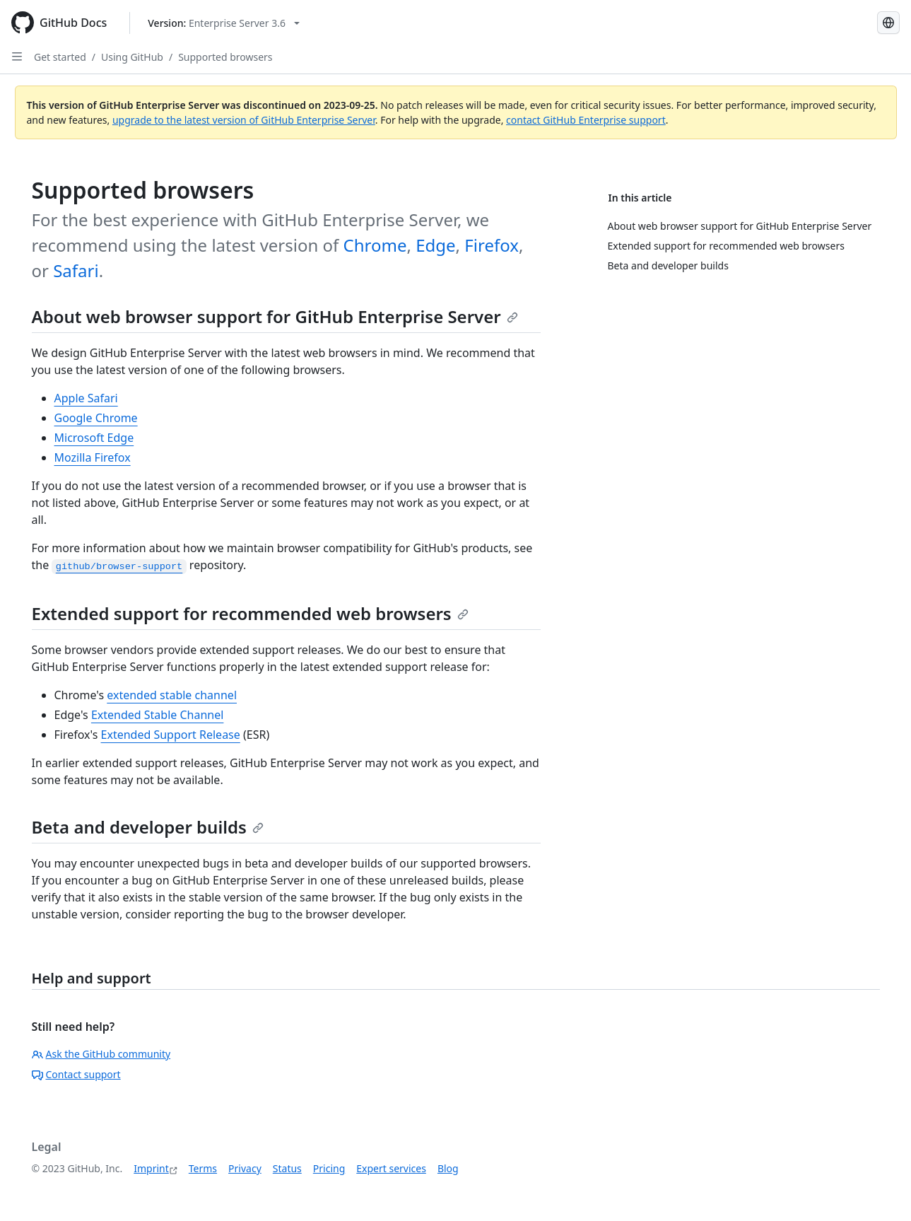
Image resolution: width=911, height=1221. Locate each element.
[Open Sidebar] (17, 56)
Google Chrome (96, 418)
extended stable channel (172, 695)
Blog (448, 1168)
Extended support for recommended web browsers (250, 613)
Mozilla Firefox (92, 457)
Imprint (151, 1168)
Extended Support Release (170, 734)
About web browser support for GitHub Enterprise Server (275, 316)
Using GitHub (132, 57)
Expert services (391, 1168)
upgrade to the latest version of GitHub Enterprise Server (243, 120)
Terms (203, 1168)
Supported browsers (225, 57)
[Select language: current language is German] (888, 22)
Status (287, 1168)
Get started (60, 57)
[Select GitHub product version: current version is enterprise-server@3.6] (223, 23)
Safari (75, 270)
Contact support (76, 1074)
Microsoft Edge (94, 437)
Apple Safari (86, 398)
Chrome (375, 245)
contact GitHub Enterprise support (586, 120)
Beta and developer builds (148, 827)
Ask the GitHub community (101, 1054)
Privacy (244, 1168)
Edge (435, 245)
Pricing (329, 1168)
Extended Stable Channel (157, 715)
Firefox (491, 245)
